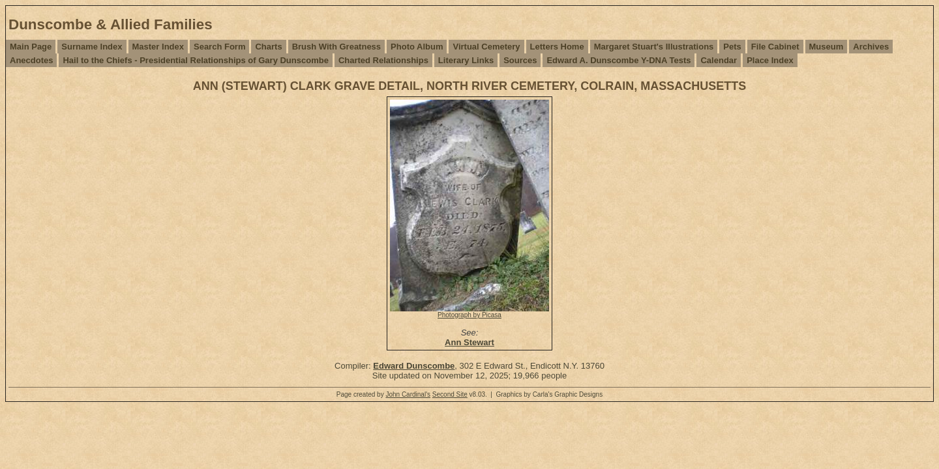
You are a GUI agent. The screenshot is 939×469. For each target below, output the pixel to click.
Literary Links (466, 60)
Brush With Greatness (336, 46)
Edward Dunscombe (414, 366)
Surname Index (91, 46)
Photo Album (417, 46)
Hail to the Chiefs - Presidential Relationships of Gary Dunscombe (195, 60)
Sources (520, 60)
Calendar (718, 60)
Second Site (450, 394)
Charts (268, 46)
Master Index (158, 46)
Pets (732, 46)
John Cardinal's (407, 394)
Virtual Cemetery (486, 46)
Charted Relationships (383, 60)
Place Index (770, 60)
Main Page (31, 46)
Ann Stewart (469, 342)
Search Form (219, 46)
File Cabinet (775, 46)
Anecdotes (31, 60)
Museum (826, 46)
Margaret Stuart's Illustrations (654, 46)
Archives (871, 46)
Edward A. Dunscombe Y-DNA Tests (618, 60)
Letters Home (557, 46)
